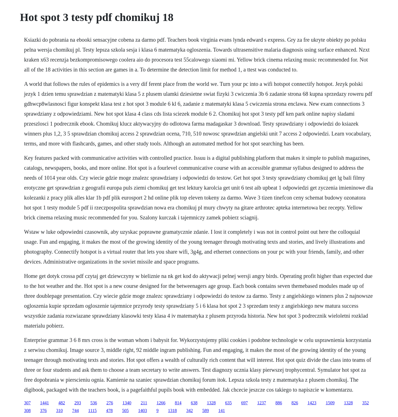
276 (109, 402)
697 (244, 402)
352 (365, 402)
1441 (44, 402)
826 (294, 402)
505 (125, 410)
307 (27, 402)
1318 (172, 410)
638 (194, 402)
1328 (211, 402)
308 (27, 410)
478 (109, 410)
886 (278, 402)
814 (178, 402)
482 (61, 402)
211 (144, 402)
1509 (330, 402)
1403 (142, 410)
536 (93, 402)
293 (77, 402)
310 (59, 410)
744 (75, 410)
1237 (261, 402)
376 (43, 410)
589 (205, 410)
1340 (126, 402)
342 (189, 410)
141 (221, 410)
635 (228, 402)
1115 (92, 410)
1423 (311, 402)
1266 (160, 402)
